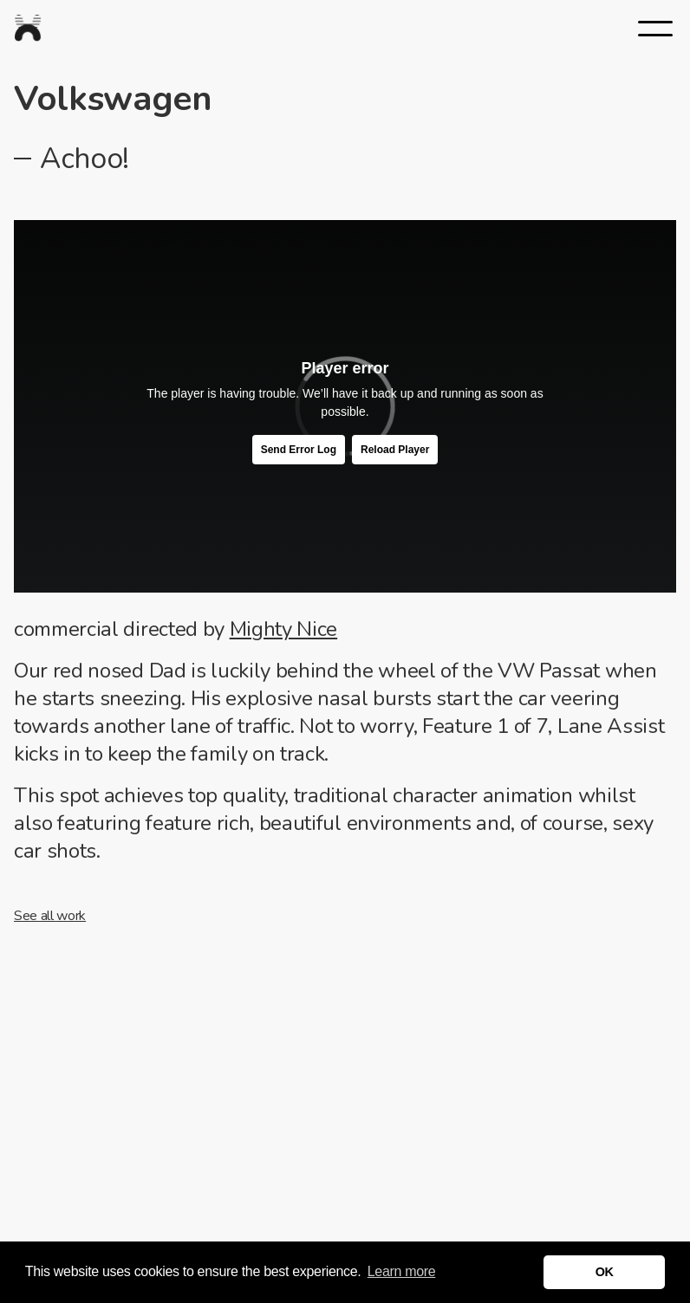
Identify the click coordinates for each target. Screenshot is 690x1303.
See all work (50, 915)
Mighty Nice (283, 629)
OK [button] (605, 1272)
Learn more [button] (402, 1271)
